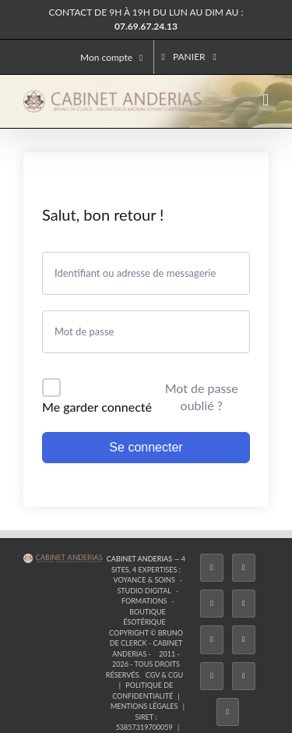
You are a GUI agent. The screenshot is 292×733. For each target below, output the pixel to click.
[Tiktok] (243, 604)
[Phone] (228, 712)
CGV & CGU (164, 675)
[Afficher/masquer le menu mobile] (265, 100)
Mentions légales (144, 706)
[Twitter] (243, 568)
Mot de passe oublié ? (201, 397)
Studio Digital (144, 590)
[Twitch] (211, 639)
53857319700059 (144, 727)
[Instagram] (211, 604)
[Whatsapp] (243, 676)
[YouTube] (243, 639)
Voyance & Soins (143, 579)
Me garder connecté (97, 406)
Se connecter (145, 447)
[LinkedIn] (211, 676)
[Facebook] (211, 568)
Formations (144, 601)
